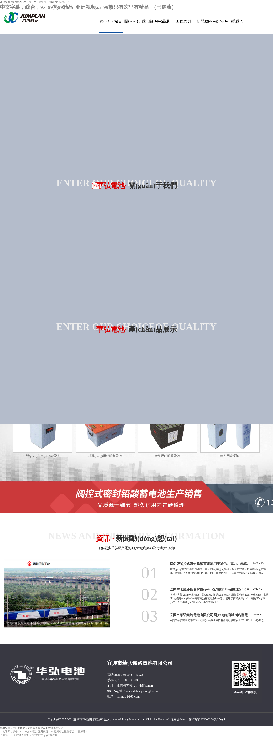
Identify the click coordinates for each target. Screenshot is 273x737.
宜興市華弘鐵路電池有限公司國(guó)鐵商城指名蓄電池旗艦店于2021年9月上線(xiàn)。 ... (219, 620)
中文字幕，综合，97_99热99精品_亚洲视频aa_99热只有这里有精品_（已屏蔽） (88, 7)
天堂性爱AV (36, 735)
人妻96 (25, 735)
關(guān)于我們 (135, 25)
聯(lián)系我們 (231, 21)
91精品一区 (6, 735)
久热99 (17, 735)
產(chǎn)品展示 (159, 25)
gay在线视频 (50, 735)
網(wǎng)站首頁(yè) (111, 26)
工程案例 (183, 21)
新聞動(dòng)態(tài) (207, 25)
